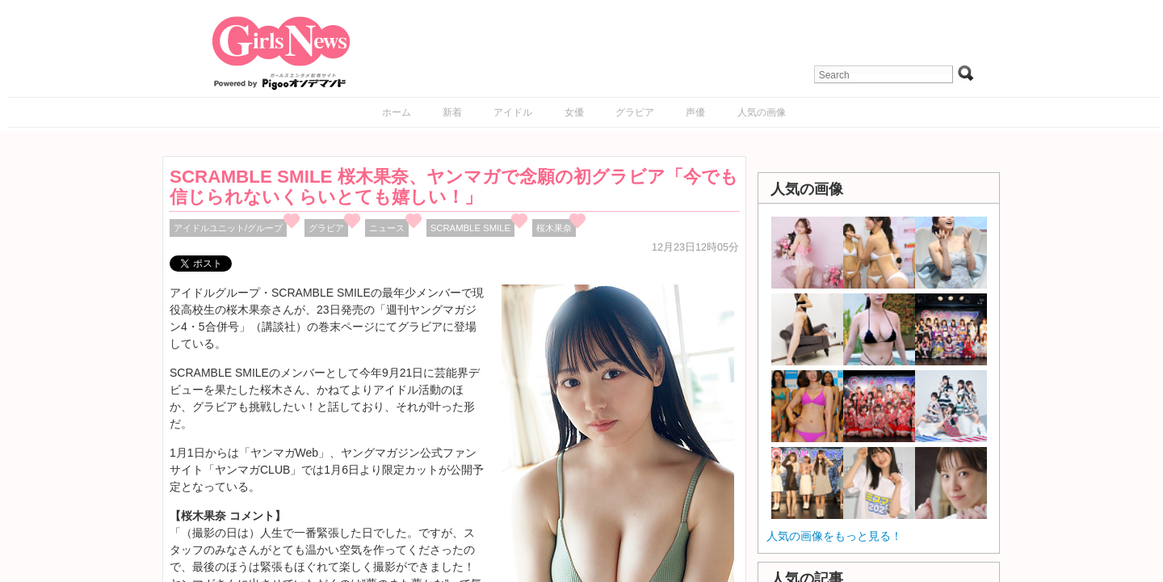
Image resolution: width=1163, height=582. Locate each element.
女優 (574, 112)
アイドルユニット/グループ (228, 228)
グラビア (634, 112)
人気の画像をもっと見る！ (834, 535)
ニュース (387, 228)
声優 (695, 112)
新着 (452, 112)
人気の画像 (761, 112)
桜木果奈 (554, 228)
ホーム (396, 112)
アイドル (512, 112)
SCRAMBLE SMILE (470, 228)
